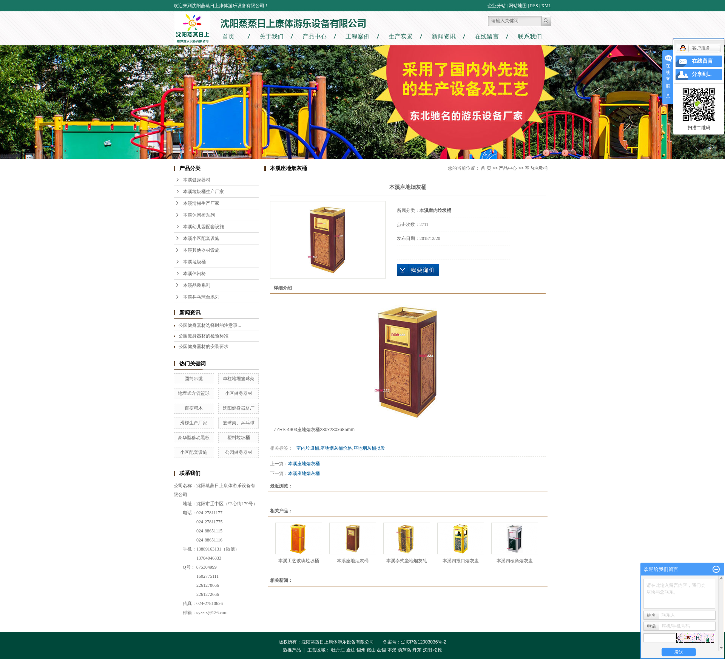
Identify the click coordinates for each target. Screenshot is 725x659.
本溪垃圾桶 (194, 262)
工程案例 (358, 36)
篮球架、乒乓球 (239, 422)
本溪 (391, 650)
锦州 (361, 650)
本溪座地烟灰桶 (304, 463)
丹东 (416, 650)
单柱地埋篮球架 (239, 378)
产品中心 (314, 36)
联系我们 (530, 36)
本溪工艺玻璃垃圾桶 (298, 560)
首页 (228, 36)
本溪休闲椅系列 (199, 215)
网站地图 (518, 5)
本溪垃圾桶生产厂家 (203, 191)
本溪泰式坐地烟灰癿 (406, 560)
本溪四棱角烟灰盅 (515, 560)
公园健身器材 (238, 452)
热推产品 (292, 650)
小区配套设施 (193, 452)
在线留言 (487, 36)
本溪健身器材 (196, 180)
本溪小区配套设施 (201, 238)
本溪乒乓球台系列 (201, 297)
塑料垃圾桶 (238, 437)
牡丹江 (338, 650)
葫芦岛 (404, 650)
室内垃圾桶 (536, 168)
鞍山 (371, 650)
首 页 (486, 168)
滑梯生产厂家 (193, 422)
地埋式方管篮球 (194, 393)
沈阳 (427, 650)
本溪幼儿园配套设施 (203, 226)
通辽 (350, 650)
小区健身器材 (238, 393)
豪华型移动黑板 (194, 437)
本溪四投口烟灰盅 (461, 560)
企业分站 (496, 5)
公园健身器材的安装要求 (203, 346)
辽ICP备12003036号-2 (426, 642)
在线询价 (418, 270)
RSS (534, 5)
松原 (437, 650)
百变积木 (194, 408)
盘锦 (381, 650)
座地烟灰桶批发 (369, 448)
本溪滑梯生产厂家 (201, 203)
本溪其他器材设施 (201, 250)
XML (546, 5)
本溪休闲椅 (194, 273)
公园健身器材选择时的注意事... (210, 325)
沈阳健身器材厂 (239, 408)
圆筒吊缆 (194, 378)
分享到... (702, 74)
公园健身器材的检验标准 (203, 336)
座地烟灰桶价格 (336, 448)
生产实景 (401, 36)
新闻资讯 (444, 36)
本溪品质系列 (196, 285)
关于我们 (271, 36)
